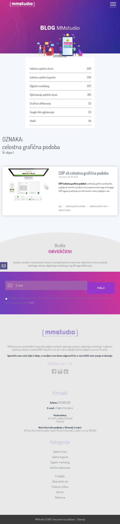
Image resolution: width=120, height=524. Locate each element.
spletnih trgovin (65, 210)
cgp (60, 206)
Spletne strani (60, 451)
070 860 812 (64, 402)
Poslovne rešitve (60, 486)
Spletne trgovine (60, 457)
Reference (60, 497)
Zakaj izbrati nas (60, 481)
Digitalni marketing (60, 462)
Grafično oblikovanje (60, 467)
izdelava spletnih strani (99, 206)
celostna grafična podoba (75, 206)
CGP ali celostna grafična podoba (84, 172)
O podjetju (60, 476)
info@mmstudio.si (64, 408)
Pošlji (101, 288)
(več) (31, 302)
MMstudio (39, 519)
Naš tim (60, 492)
